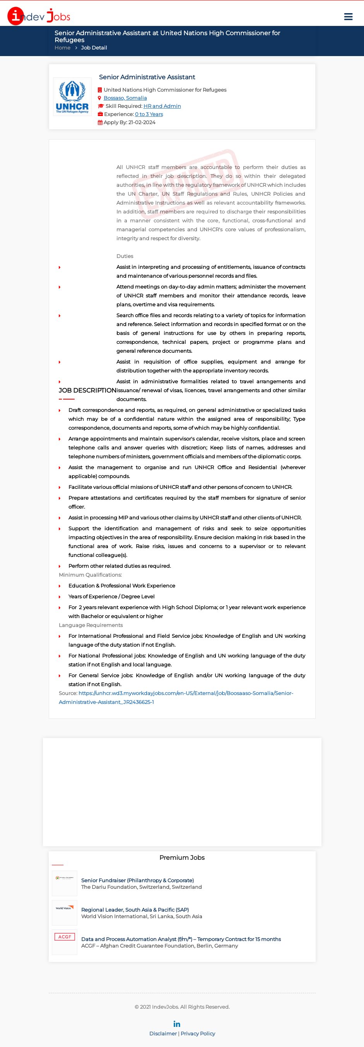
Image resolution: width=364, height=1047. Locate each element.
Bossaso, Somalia (125, 98)
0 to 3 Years (149, 114)
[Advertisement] (182, 792)
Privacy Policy (198, 1033)
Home (62, 47)
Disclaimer (163, 1033)
